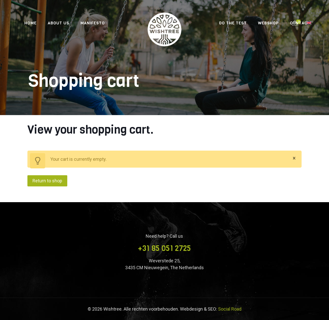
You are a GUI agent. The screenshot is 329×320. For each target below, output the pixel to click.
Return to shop (47, 180)
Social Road (229, 309)
